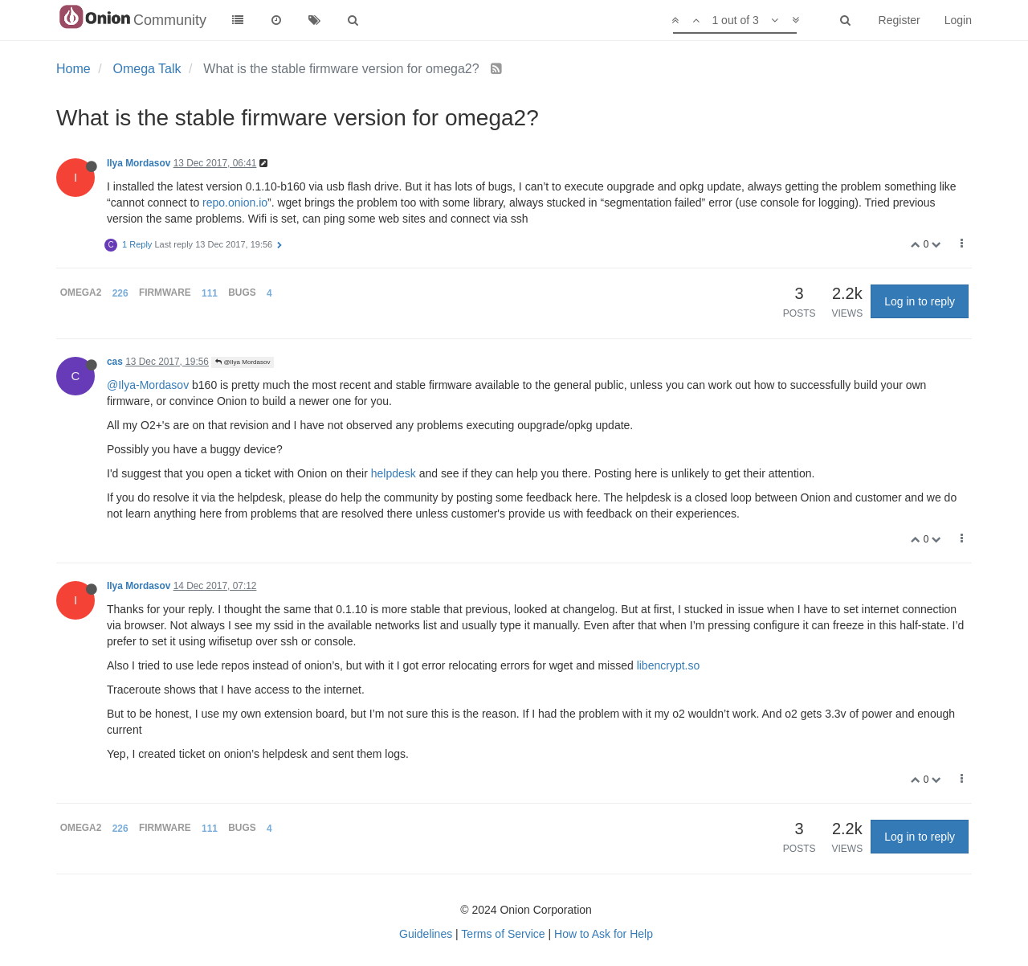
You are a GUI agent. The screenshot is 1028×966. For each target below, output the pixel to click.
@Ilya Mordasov (242, 362)
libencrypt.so (668, 665)
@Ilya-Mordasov (148, 385)
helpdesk (393, 473)
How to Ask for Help (603, 933)
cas (115, 361)
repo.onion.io (234, 202)
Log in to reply (919, 301)
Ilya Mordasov (138, 163)
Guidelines (425, 933)
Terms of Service (503, 933)
